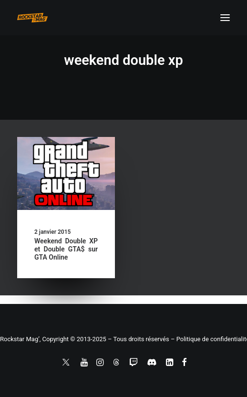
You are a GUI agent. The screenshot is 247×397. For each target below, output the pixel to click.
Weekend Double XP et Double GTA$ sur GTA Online (66, 249)
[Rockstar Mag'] (32, 17)
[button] (225, 17)
